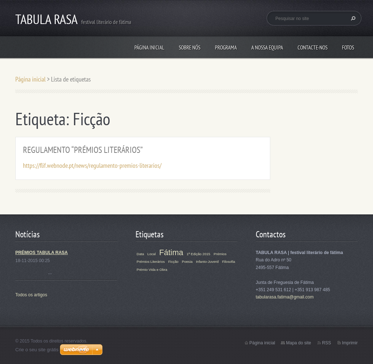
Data (140, 254)
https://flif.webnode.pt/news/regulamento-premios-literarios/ (92, 165)
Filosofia (228, 262)
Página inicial (149, 47)
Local (152, 254)
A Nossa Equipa (267, 47)
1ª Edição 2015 (198, 254)
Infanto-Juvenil (207, 262)
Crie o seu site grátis (37, 349)
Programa (226, 47)
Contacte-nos (312, 47)
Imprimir (350, 342)
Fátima (171, 252)
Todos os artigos (31, 294)
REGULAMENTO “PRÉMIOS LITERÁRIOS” (83, 149)
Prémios (220, 254)
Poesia (187, 262)
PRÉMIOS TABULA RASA (41, 252)
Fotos (348, 47)
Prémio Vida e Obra (152, 270)
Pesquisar (352, 18)
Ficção (173, 262)
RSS (326, 342)
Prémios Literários (151, 262)
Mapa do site (298, 342)
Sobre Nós (189, 47)
